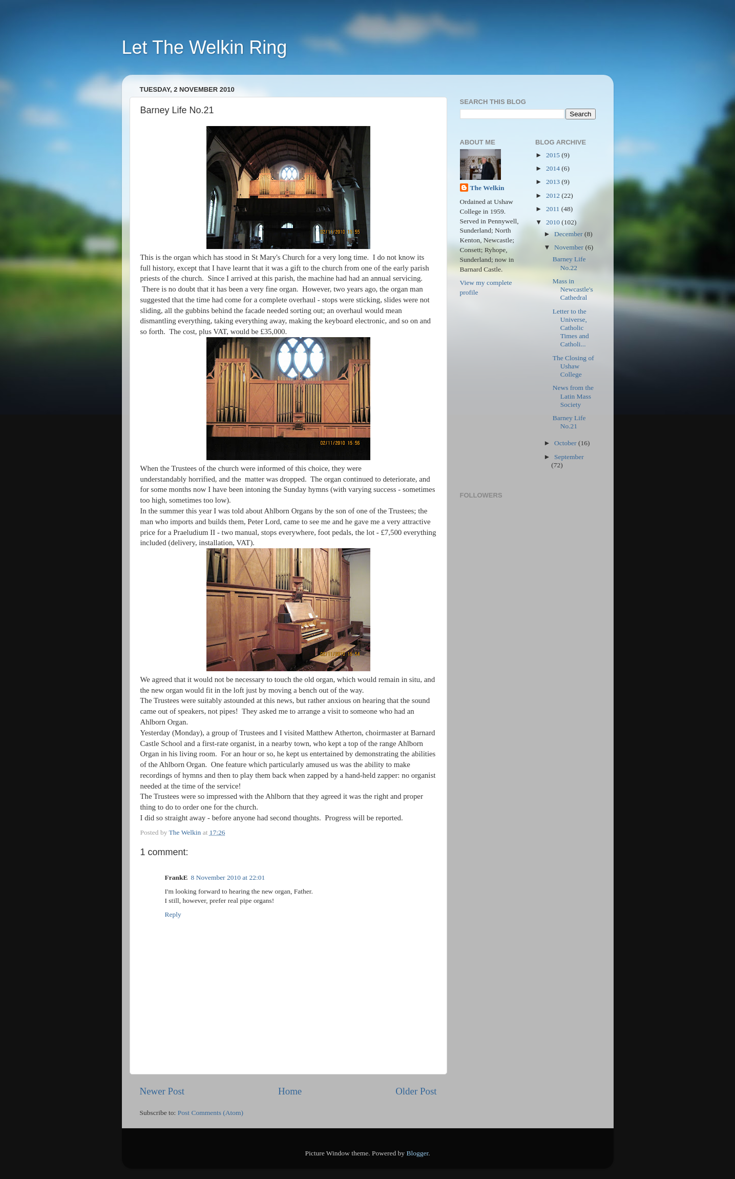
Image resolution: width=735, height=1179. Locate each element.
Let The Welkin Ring (204, 47)
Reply (173, 914)
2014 (553, 168)
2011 (553, 209)
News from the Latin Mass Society (573, 396)
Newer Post (162, 1091)
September (569, 457)
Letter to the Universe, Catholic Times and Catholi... (571, 327)
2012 (553, 195)
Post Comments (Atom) (210, 1112)
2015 (553, 155)
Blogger (417, 1153)
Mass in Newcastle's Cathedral (573, 289)
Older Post (415, 1091)
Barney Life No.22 (569, 263)
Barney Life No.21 (569, 422)
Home (290, 1091)
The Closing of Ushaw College (573, 366)
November (569, 247)
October (566, 443)
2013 (553, 181)
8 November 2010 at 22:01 (228, 877)
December (569, 234)
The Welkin (487, 188)
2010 (553, 222)
